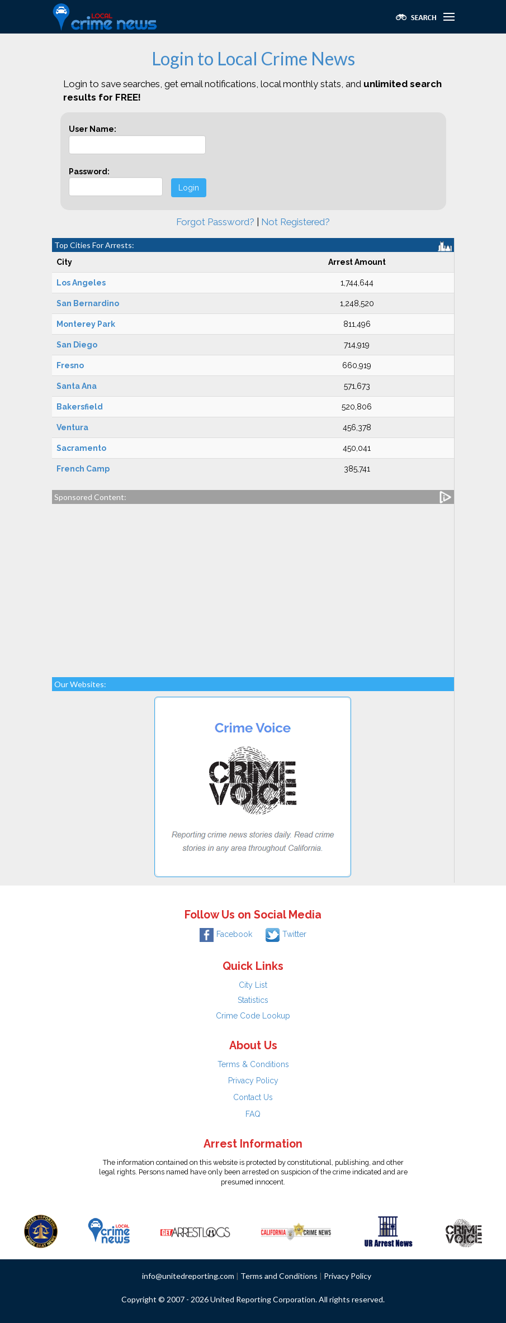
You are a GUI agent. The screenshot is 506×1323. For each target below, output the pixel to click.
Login (188, 187)
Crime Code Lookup (253, 1015)
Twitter (286, 934)
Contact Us (253, 1097)
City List (253, 985)
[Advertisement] (253, 585)
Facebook (226, 934)
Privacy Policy (253, 1080)
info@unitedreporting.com (188, 1276)
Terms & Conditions (253, 1064)
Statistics (253, 1000)
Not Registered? (295, 221)
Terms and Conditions (279, 1276)
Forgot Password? (215, 221)
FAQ (253, 1114)
